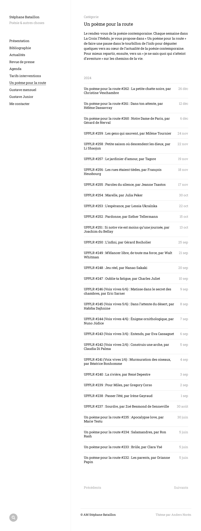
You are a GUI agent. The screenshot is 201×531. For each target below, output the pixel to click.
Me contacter (19, 103)
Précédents (92, 487)
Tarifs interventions (25, 76)
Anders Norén (181, 514)
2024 (87, 78)
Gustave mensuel (22, 89)
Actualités (17, 54)
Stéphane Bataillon (24, 17)
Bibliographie (20, 48)
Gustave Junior (21, 96)
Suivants (181, 487)
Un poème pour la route (27, 82)
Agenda (15, 68)
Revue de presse (21, 62)
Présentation (19, 41)
